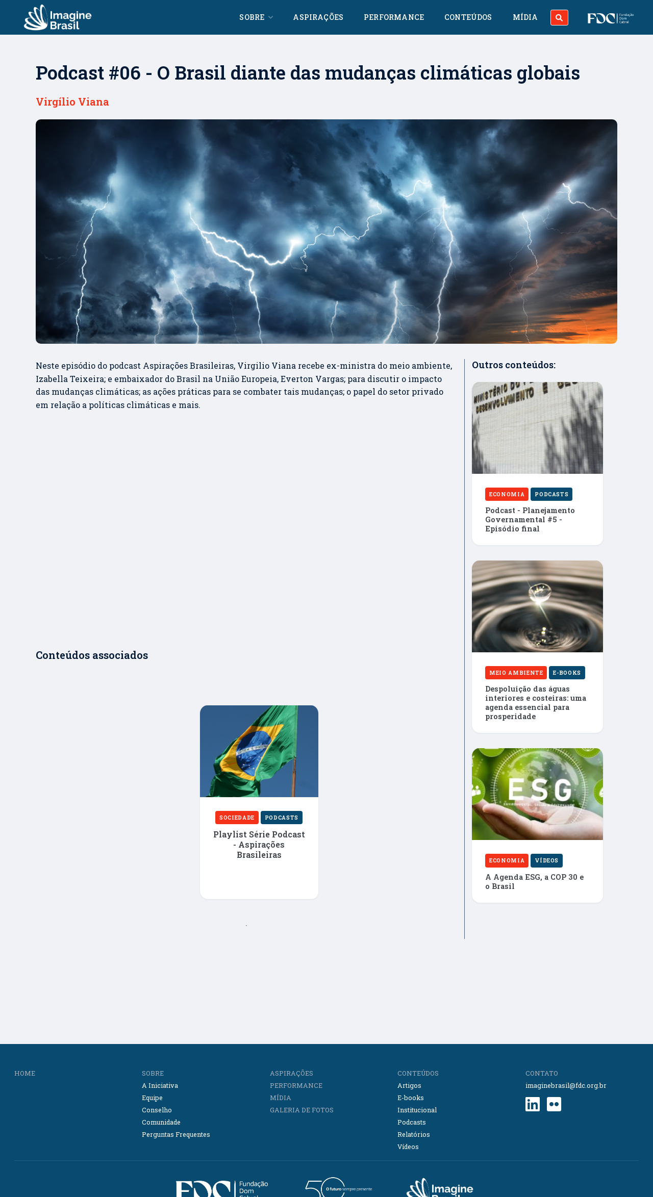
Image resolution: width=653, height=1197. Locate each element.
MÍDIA (280, 1097)
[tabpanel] (259, 809)
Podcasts (411, 1122)
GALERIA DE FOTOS (302, 1110)
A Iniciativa (160, 1085)
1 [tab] (246, 926)
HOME (24, 1073)
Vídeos (408, 1146)
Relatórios (413, 1134)
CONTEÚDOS (418, 1073)
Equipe (152, 1097)
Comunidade (161, 1122)
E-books (410, 1097)
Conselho (157, 1110)
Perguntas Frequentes (176, 1134)
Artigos (409, 1085)
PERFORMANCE (296, 1085)
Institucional (417, 1110)
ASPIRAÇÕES (291, 1073)
